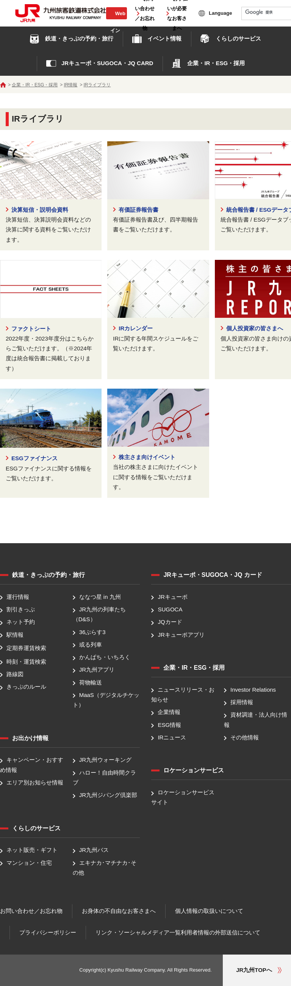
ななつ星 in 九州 (100, 597)
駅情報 (14, 634)
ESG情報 (169, 725)
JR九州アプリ (96, 670)
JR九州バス (94, 850)
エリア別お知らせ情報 (34, 782)
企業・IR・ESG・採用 (35, 85)
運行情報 (17, 597)
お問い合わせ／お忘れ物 (31, 911)
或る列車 (90, 644)
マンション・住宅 (29, 862)
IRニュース (172, 737)
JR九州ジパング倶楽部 (108, 795)
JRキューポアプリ (181, 634)
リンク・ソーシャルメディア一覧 (138, 932)
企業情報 (169, 712)
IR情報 (70, 85)
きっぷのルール (26, 686)
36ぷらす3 (92, 632)
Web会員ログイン (116, 21)
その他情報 (244, 737)
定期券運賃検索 (26, 648)
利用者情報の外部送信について (220, 932)
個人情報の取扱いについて (209, 911)
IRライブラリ (97, 85)
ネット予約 (20, 622)
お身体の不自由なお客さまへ (119, 911)
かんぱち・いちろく (104, 657)
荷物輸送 (90, 682)
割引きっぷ (20, 609)
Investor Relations (253, 689)
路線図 (14, 674)
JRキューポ (172, 597)
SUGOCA (170, 609)
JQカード (170, 622)
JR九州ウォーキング (105, 760)
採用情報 (241, 702)
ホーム (3, 85)
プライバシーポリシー (47, 932)
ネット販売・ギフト (32, 850)
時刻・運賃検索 (26, 661)
